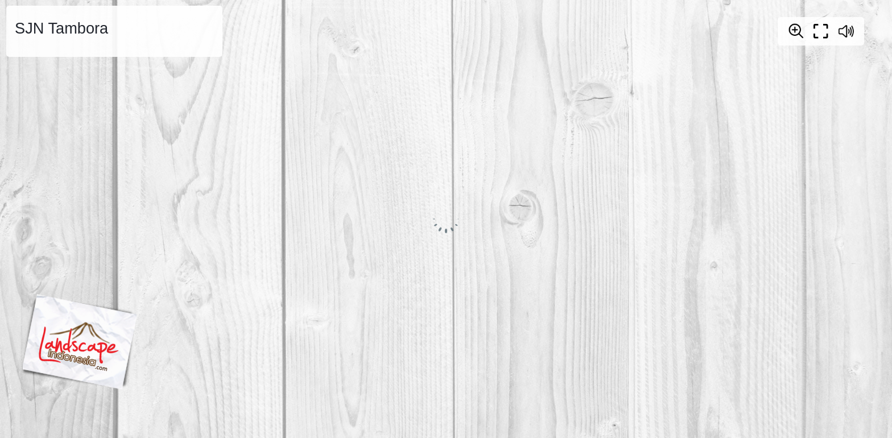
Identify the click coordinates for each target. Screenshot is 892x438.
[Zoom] (796, 31)
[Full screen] (821, 31)
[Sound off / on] (846, 31)
